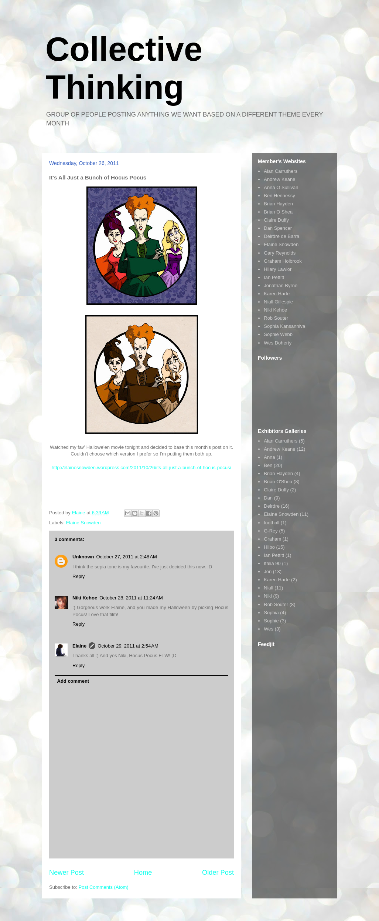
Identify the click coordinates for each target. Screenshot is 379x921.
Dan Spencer (278, 228)
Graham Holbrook (283, 261)
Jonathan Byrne (280, 285)
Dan (268, 498)
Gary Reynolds (280, 253)
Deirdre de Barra (281, 236)
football (271, 522)
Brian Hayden (278, 203)
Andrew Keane (279, 179)
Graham (272, 539)
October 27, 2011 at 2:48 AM (126, 556)
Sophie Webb (278, 334)
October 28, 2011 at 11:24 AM (131, 598)
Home (143, 872)
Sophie (271, 620)
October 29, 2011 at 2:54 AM (128, 646)
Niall (268, 588)
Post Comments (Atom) (104, 887)
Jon (268, 571)
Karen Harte (277, 293)
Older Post (218, 872)
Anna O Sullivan (281, 187)
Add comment (73, 681)
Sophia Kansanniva (284, 326)
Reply (78, 576)
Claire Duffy (276, 220)
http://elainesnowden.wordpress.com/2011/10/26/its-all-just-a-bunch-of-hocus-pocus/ (141, 467)
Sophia (271, 612)
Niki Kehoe (84, 598)
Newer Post (66, 872)
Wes (268, 629)
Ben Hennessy (279, 195)
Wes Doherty (277, 343)
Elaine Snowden (83, 522)
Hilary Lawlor (277, 269)
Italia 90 (272, 563)
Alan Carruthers (280, 171)
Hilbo (269, 547)
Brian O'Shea (278, 481)
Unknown (83, 556)
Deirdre (272, 506)
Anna (269, 457)
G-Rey (271, 531)
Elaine (79, 646)
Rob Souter (276, 318)
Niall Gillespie (278, 302)
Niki (268, 596)
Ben (268, 465)
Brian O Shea (278, 212)
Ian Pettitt (274, 277)
